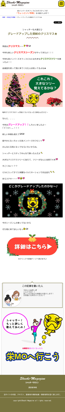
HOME (3, 17)
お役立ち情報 (11, 17)
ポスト (58, 22)
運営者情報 (32, 387)
